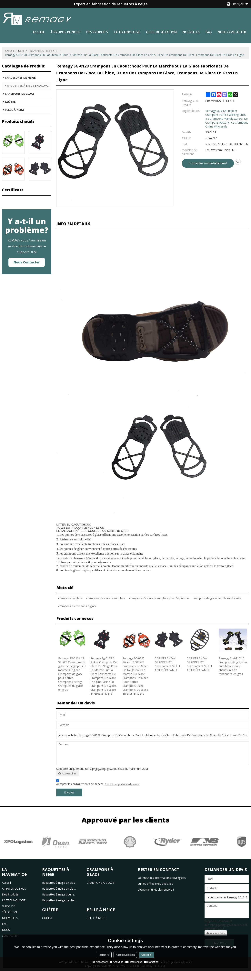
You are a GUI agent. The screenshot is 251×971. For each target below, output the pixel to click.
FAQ (209, 32)
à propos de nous (65, 32)
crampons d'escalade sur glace (105, 598)
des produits (97, 32)
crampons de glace (70, 598)
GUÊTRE (47, 918)
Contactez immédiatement (208, 163)
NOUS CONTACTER (232, 32)
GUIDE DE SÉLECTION (161, 32)
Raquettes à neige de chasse (60, 900)
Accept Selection (125, 954)
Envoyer (69, 792)
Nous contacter (27, 262)
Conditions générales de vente (122, 784)
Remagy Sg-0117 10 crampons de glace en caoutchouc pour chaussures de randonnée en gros (233, 666)
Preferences (133, 961)
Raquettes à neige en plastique (60, 882)
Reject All (104, 954)
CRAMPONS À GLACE (100, 882)
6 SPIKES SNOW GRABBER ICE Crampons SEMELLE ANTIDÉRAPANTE (168, 664)
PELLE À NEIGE (96, 918)
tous (21, 51)
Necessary (100, 961)
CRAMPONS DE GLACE (43, 51)
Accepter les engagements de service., (97, 783)
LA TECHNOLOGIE (127, 32)
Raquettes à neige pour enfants (60, 894)
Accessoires (67, 773)
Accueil (39, 32)
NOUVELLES (191, 32)
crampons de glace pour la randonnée (217, 598)
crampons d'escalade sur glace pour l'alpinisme (159, 598)
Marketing (151, 961)
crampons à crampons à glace (77, 606)
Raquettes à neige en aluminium (60, 888)
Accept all (146, 954)
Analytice (116, 961)
